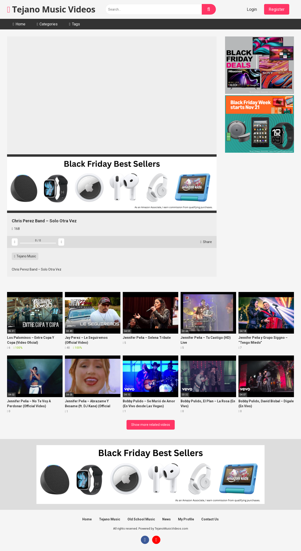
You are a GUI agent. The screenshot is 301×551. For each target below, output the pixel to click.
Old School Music (141, 519)
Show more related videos (150, 425)
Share (206, 242)
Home (20, 24)
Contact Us (210, 519)
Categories (49, 24)
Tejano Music (25, 256)
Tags (76, 24)
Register (277, 9)
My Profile (186, 519)
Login (252, 9)
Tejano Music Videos (51, 9)
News (166, 519)
